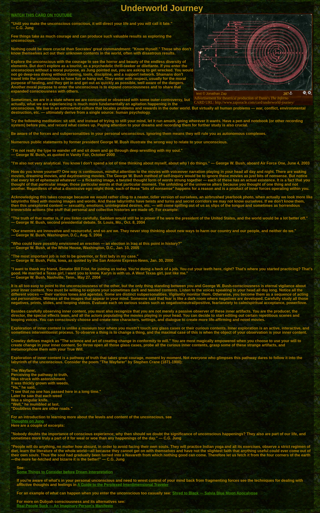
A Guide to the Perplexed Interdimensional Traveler (122, 485)
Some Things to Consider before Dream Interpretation (65, 472)
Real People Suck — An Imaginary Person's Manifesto (65, 506)
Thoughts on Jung (27, 421)
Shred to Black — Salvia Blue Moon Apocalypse (215, 493)
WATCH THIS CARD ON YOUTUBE (41, 15)
